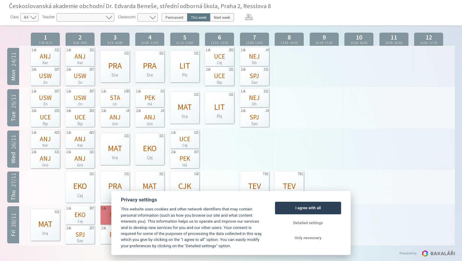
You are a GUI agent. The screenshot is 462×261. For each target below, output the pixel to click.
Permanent (174, 17)
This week (198, 17)
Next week (222, 17)
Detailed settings (308, 223)
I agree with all (308, 208)
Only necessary (308, 238)
